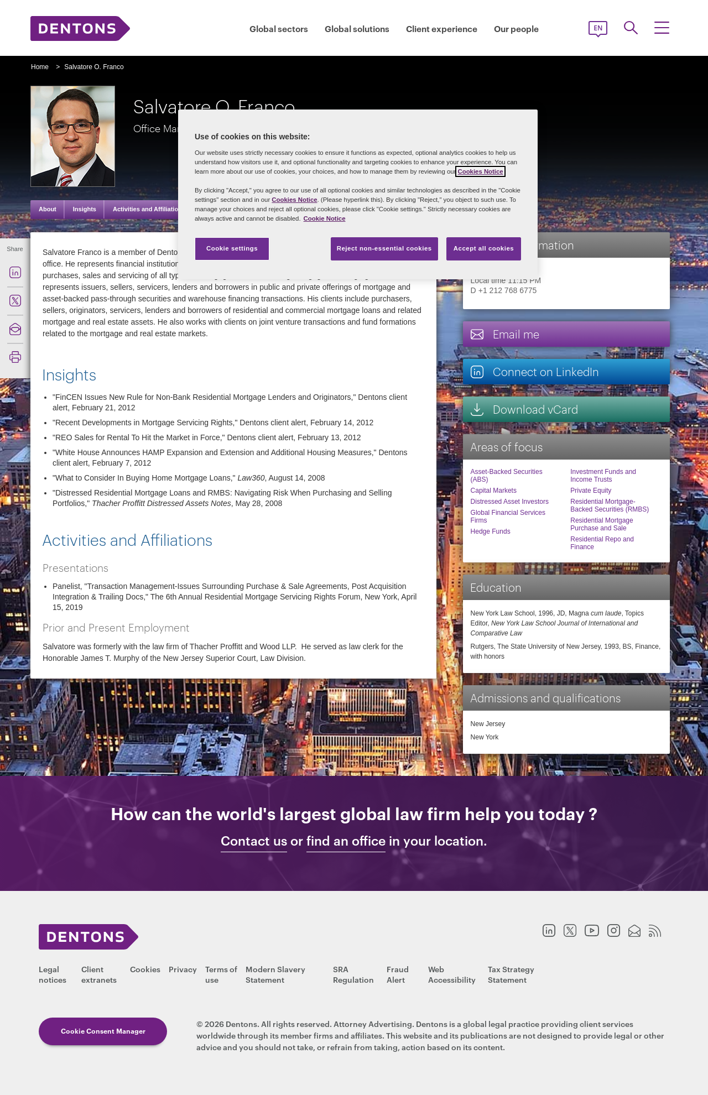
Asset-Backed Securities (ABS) (507, 475)
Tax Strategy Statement (511, 973)
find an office (346, 840)
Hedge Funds (491, 531)
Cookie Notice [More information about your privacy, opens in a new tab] (325, 218)
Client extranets (99, 973)
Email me (504, 334)
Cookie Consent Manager (103, 1030)
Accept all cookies (484, 248)
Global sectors (278, 28)
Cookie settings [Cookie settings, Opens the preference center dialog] (232, 248)
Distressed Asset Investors (510, 501)
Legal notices (52, 973)
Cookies (145, 968)
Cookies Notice (480, 171)
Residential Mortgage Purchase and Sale (601, 524)
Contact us (254, 840)
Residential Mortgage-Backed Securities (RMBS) (609, 505)
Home (40, 67)
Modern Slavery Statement (275, 973)
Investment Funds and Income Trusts (603, 475)
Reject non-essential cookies (384, 248)
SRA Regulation (353, 973)
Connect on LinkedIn (534, 371)
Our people (516, 28)
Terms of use (221, 973)
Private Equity (590, 490)
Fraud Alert (398, 973)
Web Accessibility (452, 973)
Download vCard (524, 409)
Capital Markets (494, 490)
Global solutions (357, 28)
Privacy (183, 968)
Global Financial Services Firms (508, 516)
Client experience (441, 28)
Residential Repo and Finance (602, 543)
